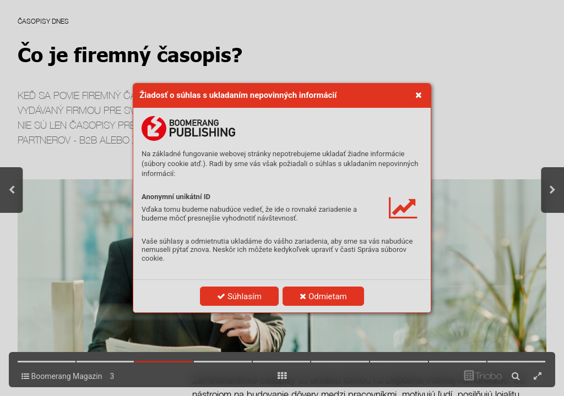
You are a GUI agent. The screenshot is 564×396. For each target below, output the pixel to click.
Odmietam (323, 296)
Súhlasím (239, 296)
